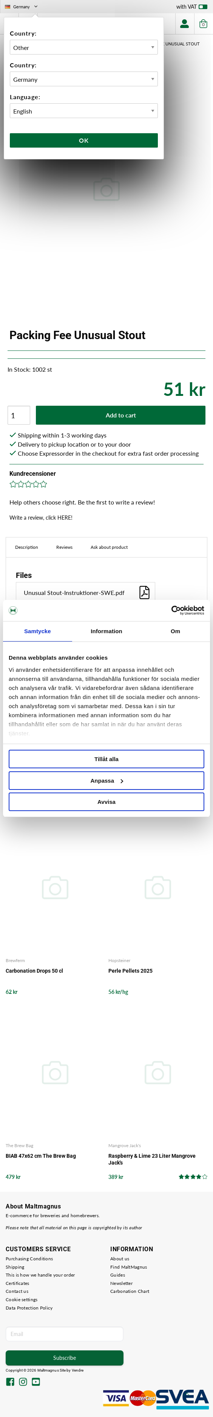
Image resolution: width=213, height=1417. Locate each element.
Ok (84, 140)
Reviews (64, 547)
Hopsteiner (119, 960)
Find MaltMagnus (128, 1267)
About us (119, 1258)
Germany (22, 6)
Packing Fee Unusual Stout (169, 43)
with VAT (191, 8)
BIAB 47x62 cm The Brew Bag (41, 1156)
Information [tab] (106, 631)
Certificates (17, 1283)
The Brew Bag (19, 1145)
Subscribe (64, 1358)
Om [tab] (175, 631)
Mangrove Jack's (124, 1145)
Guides (117, 1275)
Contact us (17, 1291)
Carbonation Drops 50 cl (34, 971)
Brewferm (15, 960)
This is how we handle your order (40, 1275)
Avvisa (106, 802)
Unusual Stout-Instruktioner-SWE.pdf (87, 592)
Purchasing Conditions (29, 1258)
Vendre (78, 1370)
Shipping (15, 1267)
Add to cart (121, 415)
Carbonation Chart (129, 1291)
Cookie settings (22, 1299)
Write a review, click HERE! (41, 517)
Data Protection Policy (29, 1308)
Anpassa (106, 780)
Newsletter (121, 1283)
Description (26, 547)
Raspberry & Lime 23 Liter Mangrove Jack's (152, 1159)
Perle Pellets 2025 (130, 971)
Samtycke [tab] (37, 631)
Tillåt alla (106, 759)
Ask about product (109, 547)
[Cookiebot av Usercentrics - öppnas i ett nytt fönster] (171, 610)
